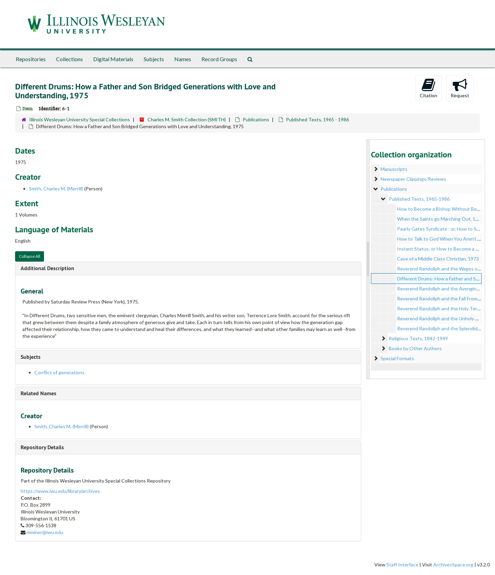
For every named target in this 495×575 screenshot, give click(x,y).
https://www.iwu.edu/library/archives (60, 491)
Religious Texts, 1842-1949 (418, 338)
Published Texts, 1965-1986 (419, 199)
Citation (428, 88)
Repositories (31, 59)
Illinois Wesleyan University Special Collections (79, 119)
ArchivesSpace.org (453, 564)
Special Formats (397, 358)
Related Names (38, 393)
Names (182, 59)
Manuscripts (394, 169)
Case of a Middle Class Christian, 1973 (438, 259)
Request (460, 88)
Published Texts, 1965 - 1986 (317, 119)
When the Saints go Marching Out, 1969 (440, 219)
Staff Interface (402, 564)
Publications (256, 119)
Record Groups (219, 59)
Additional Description (47, 268)
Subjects (154, 59)
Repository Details (42, 447)
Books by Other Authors (415, 348)
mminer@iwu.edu (44, 532)
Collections (69, 59)
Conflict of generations (59, 372)
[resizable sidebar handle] (368, 259)
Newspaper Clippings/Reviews (413, 179)
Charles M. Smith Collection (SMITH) (186, 119)
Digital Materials (113, 59)
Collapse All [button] (29, 256)
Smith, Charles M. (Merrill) (56, 188)
